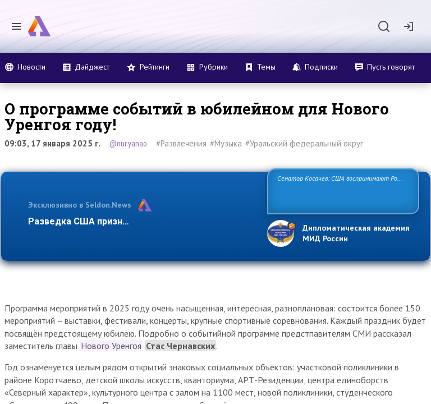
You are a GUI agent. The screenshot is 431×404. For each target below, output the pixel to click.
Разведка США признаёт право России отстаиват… (141, 221)
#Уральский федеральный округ (304, 143)
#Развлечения (181, 143)
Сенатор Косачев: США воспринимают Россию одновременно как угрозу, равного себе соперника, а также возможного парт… (341, 190)
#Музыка (226, 143)
